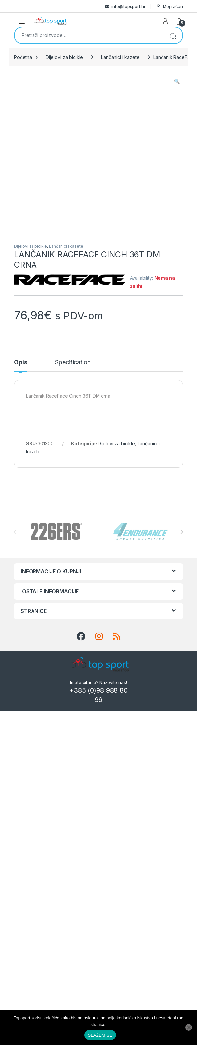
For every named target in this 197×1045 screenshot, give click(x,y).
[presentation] (181, 532)
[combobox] (89, 34)
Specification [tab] (72, 362)
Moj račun (169, 6)
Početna (23, 57)
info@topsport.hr (128, 6)
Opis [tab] (20, 362)
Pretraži (173, 35)
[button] (177, 81)
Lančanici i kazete (120, 57)
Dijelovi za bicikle (64, 57)
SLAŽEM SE (100, 1035)
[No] (188, 1027)
